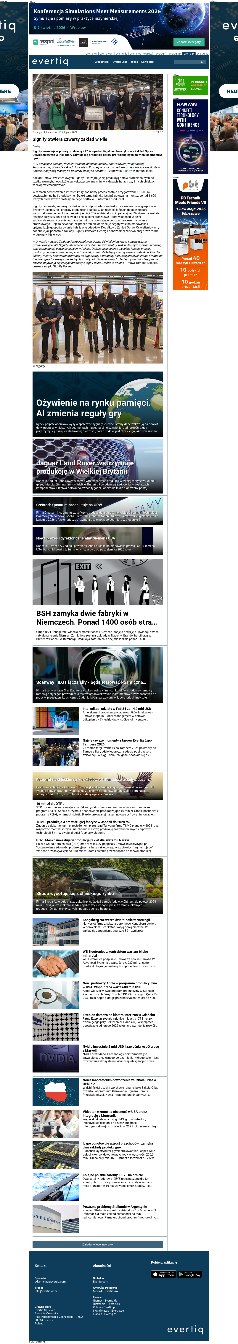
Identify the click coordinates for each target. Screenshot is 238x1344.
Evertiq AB (50, 61)
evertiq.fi (148, 53)
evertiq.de (121, 53)
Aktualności (103, 61)
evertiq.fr (161, 53)
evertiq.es (135, 53)
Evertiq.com (100, 1281)
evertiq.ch (91, 53)
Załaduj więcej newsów (97, 1244)
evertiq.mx (175, 53)
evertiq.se (202, 53)
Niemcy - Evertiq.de (105, 1300)
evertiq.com (106, 53)
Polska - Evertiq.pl (104, 1307)
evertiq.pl (189, 53)
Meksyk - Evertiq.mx (105, 1291)
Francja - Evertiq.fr (104, 1314)
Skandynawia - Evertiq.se (108, 1310)
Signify (112, 171)
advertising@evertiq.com (50, 1281)
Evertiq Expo (120, 61)
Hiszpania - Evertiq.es (106, 1304)
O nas (134, 61)
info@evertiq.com (46, 1291)
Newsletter (147, 61)
